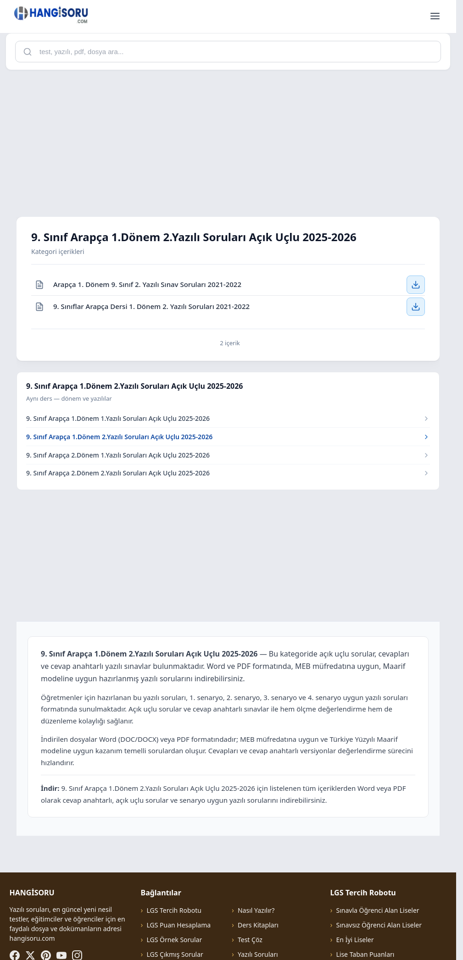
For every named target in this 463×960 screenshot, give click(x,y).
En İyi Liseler (355, 939)
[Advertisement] (231, 141)
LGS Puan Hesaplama (178, 925)
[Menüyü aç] (435, 16)
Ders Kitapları (258, 925)
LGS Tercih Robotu (173, 910)
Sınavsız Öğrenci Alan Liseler (379, 925)
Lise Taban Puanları (365, 954)
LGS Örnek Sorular (174, 939)
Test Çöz (250, 939)
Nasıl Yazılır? (256, 910)
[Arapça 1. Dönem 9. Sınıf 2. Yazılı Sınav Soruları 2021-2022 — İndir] (416, 285)
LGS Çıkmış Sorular (174, 954)
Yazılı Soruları (258, 954)
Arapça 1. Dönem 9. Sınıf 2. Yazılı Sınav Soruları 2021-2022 (147, 284)
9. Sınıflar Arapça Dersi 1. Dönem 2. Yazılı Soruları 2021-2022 (151, 306)
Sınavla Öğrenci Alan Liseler (377, 910)
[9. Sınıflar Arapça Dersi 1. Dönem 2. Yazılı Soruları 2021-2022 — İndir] (416, 307)
